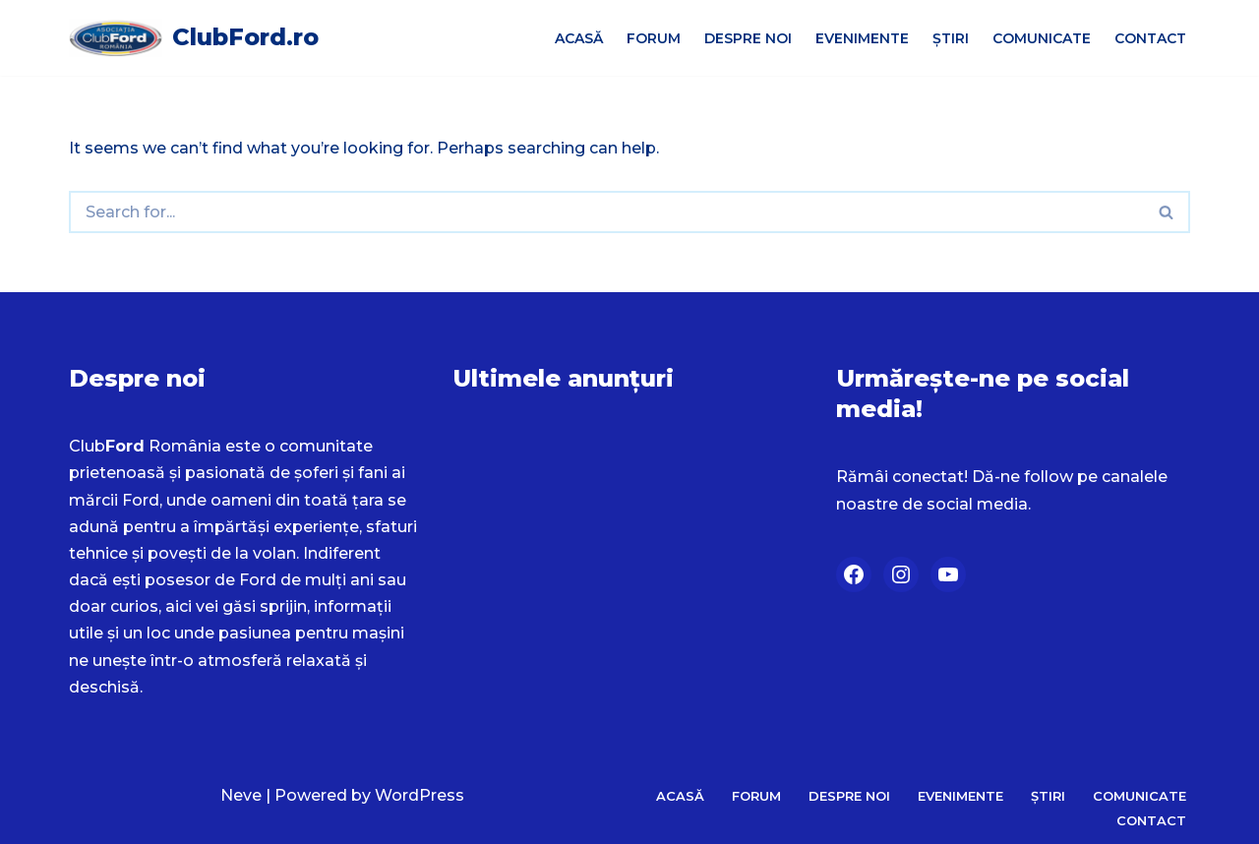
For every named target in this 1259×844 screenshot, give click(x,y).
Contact (1150, 38)
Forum (654, 38)
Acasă (579, 38)
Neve (241, 795)
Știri (950, 38)
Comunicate (1041, 38)
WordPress (419, 795)
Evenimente (862, 38)
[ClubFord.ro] (194, 38)
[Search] (606, 212)
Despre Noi (748, 38)
